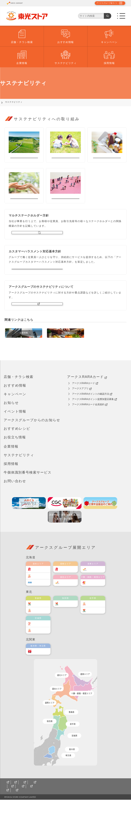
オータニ (39, 675)
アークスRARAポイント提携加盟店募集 (94, 422)
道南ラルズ (67, 592)
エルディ (39, 606)
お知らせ (11, 426)
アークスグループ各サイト (104, 3)
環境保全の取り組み (24, 205)
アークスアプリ (82, 411)
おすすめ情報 (65, 42)
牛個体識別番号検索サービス (28, 496)
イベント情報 (15, 435)
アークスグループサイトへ (37, 324)
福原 (91, 606)
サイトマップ (11, 813)
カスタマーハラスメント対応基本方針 (37, 284)
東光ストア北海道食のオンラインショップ (69, 813)
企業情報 (21, 63)
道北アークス (68, 606)
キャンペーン (109, 42)
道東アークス (95, 592)
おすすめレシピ (17, 452)
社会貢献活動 (65, 159)
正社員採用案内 (14, 817)
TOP (6, 102)
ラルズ (38, 592)
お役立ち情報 (15, 460)
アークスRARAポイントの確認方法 (92, 417)
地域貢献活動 (24, 159)
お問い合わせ (15, 504)
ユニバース (40, 627)
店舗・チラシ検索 (22, 42)
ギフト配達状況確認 (110, 813)
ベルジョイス (41, 634)
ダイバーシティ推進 (65, 205)
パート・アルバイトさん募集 (45, 817)
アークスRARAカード (87, 400)
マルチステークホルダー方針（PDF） (37, 244)
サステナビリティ (66, 63)
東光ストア (40, 599)
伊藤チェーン (41, 647)
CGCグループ (32, 813)
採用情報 (109, 63)
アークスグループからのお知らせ (32, 443)
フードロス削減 (107, 159)
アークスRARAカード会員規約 (89, 427)
